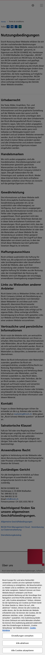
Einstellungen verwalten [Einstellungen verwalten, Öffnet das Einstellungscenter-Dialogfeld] (22, 635)
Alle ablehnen (22, 643)
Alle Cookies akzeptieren (22, 650)
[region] (22, 614)
